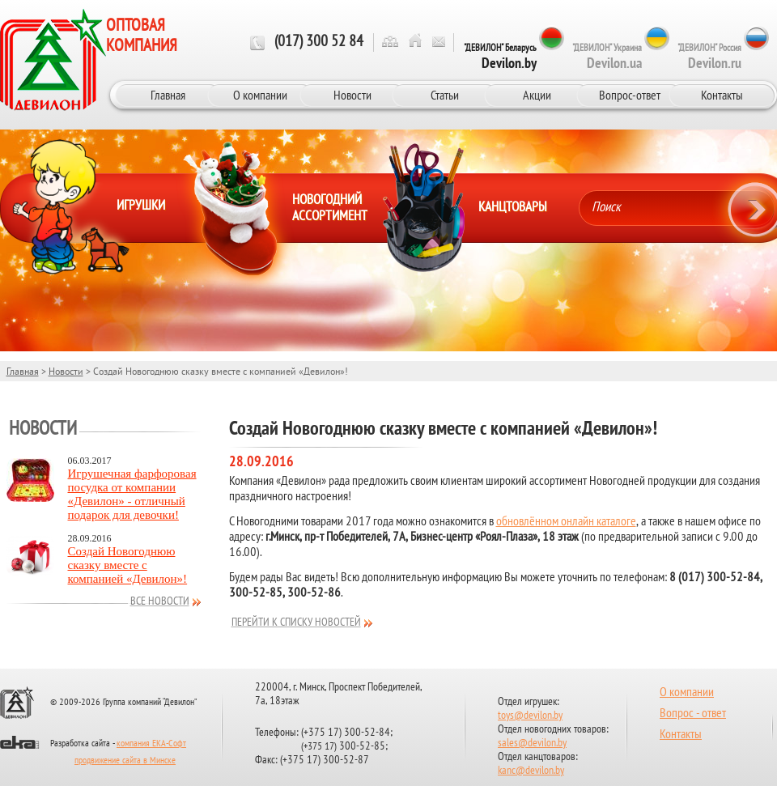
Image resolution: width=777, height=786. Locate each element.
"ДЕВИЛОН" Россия (709, 56)
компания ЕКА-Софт (151, 744)
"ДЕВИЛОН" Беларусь (500, 56)
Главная (168, 95)
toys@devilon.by (530, 716)
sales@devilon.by (532, 743)
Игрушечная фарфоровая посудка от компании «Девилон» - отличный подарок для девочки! (132, 494)
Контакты (722, 95)
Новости (352, 95)
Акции (537, 95)
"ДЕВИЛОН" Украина (607, 56)
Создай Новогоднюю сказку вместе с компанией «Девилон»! (128, 565)
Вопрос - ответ (693, 714)
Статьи (445, 95)
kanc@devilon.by (531, 771)
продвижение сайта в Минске (125, 761)
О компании (260, 95)
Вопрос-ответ (629, 95)
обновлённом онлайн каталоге (566, 522)
